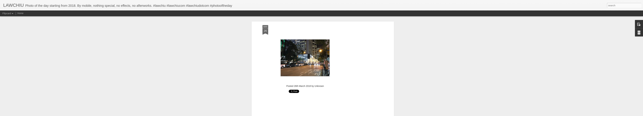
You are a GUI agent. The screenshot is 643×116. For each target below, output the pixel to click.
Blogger (332, 114)
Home (20, 13)
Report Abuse (341, 114)
